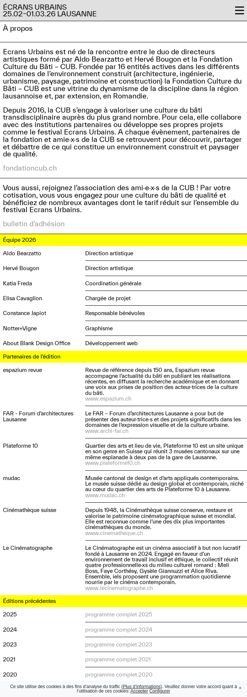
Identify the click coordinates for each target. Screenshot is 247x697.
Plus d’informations (141, 686)
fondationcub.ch (30, 168)
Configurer (159, 691)
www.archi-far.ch (106, 431)
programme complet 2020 (119, 674)
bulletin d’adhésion (34, 224)
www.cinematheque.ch (114, 533)
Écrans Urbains (35, 7)
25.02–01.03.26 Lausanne (50, 13)
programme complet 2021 (118, 659)
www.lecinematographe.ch (119, 588)
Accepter (139, 691)
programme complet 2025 (118, 614)
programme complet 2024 (118, 629)
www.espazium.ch (108, 398)
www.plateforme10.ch (112, 463)
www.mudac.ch (105, 495)
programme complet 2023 (118, 644)
